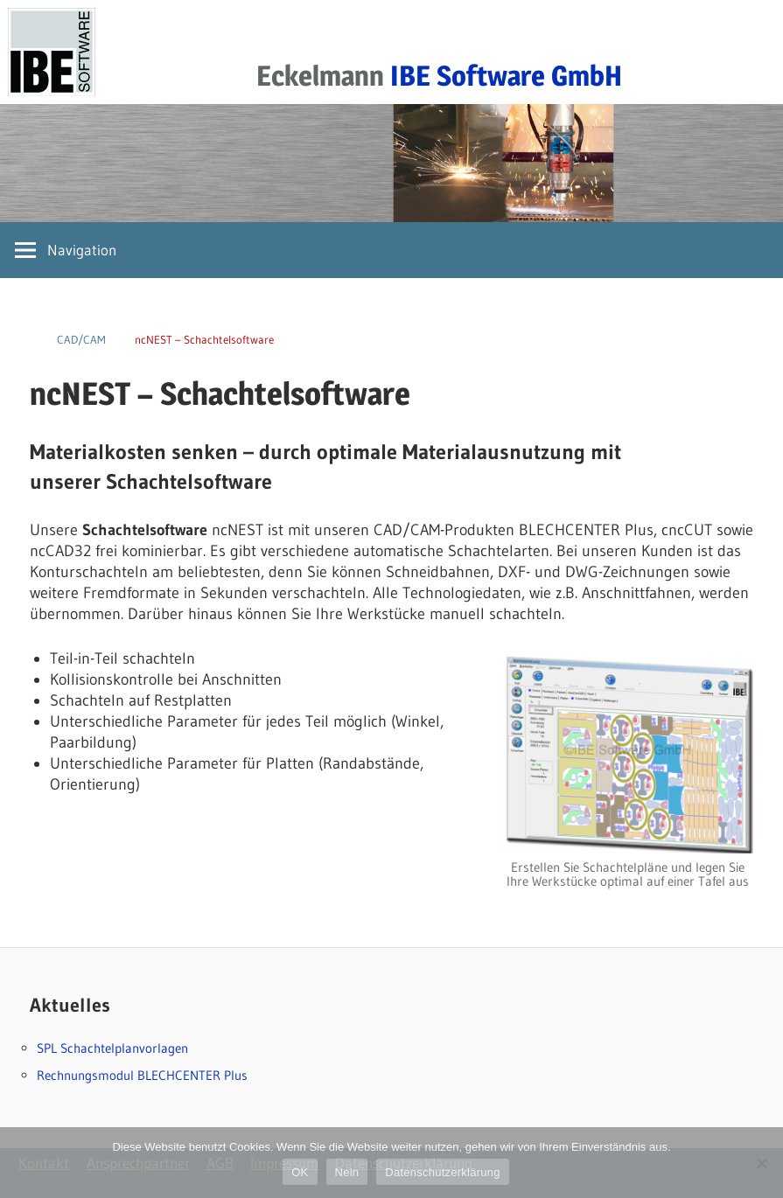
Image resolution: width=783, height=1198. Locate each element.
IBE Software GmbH (506, 76)
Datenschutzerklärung (442, 1172)
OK (299, 1172)
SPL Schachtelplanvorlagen (112, 1048)
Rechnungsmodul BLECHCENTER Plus (142, 1075)
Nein (347, 1172)
